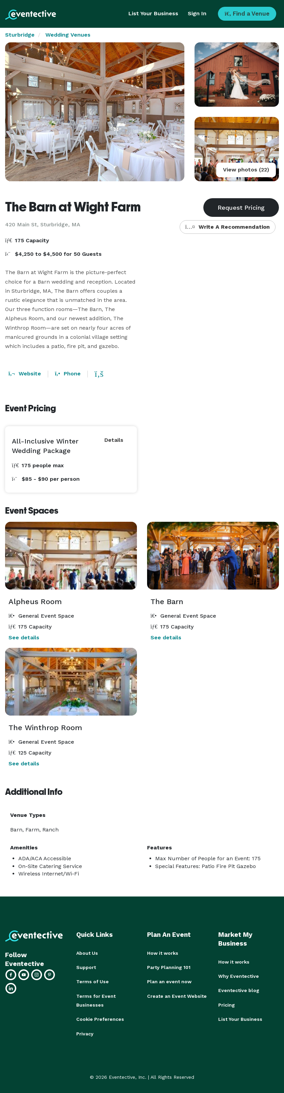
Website (24, 373)
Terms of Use (92, 981)
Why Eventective (238, 976)
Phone (68, 373)
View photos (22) (246, 169)
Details (113, 440)
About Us (87, 953)
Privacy (85, 1033)
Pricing (226, 1004)
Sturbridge (20, 35)
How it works (162, 953)
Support (86, 967)
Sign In (197, 13)
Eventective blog (238, 990)
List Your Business (153, 13)
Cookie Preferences (100, 1019)
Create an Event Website (177, 995)
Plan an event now (169, 981)
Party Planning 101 (168, 967)
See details (23, 637)
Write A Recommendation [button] (227, 227)
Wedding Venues (67, 35)
